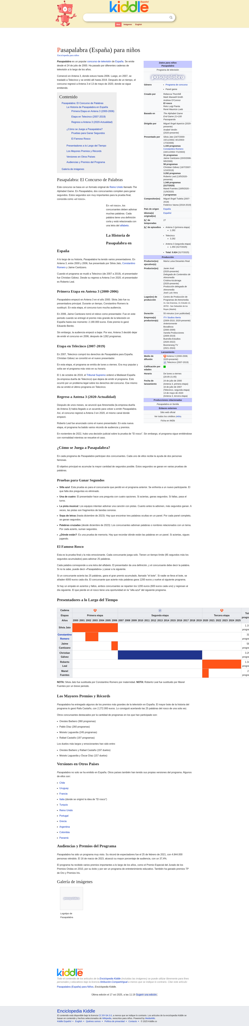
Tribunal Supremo (96, 375)
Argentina (64, 827)
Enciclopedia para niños (68, 55)
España (167, 209)
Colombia (64, 832)
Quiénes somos (93, 1021)
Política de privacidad (114, 1021)
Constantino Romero (173, 149)
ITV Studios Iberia (172, 317)
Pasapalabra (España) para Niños (75, 986)
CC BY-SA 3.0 (105, 1015)
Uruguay (63, 788)
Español (167, 213)
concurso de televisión (99, 61)
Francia (63, 793)
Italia (62, 799)
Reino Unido (116, 187)
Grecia (63, 821)
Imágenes (128, 24)
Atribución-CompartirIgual (113, 982)
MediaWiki (150, 1018)
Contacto (133, 1021)
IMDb (178, 416)
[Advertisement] (124, 36)
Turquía (63, 804)
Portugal (63, 815)
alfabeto (124, 225)
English (138, 24)
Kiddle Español (64, 1021)
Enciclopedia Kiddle (110, 978)
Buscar (171, 17)
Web (118, 24)
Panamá (63, 838)
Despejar (164, 17)
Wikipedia (106, 1018)
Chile (62, 783)
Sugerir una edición (146, 994)
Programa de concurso (177, 84)
